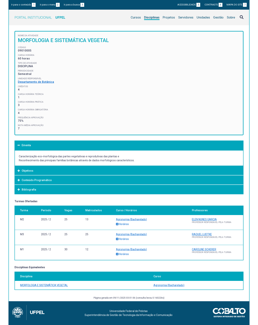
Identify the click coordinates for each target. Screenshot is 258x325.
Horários (122, 224)
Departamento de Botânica (36, 82)
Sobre (231, 17)
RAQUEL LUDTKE (202, 234)
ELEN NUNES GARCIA (204, 219)
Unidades (203, 17)
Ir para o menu (50, 4)
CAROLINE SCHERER (204, 249)
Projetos (169, 17)
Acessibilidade (188, 4)
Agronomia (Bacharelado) (131, 219)
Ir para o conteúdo (23, 4)
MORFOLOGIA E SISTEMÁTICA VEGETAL (44, 285)
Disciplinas (152, 17)
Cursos (136, 17)
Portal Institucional (40, 17)
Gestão (218, 17)
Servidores (185, 17)
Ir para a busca (74, 4)
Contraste (213, 4)
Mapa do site (237, 4)
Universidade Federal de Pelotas (129, 311)
